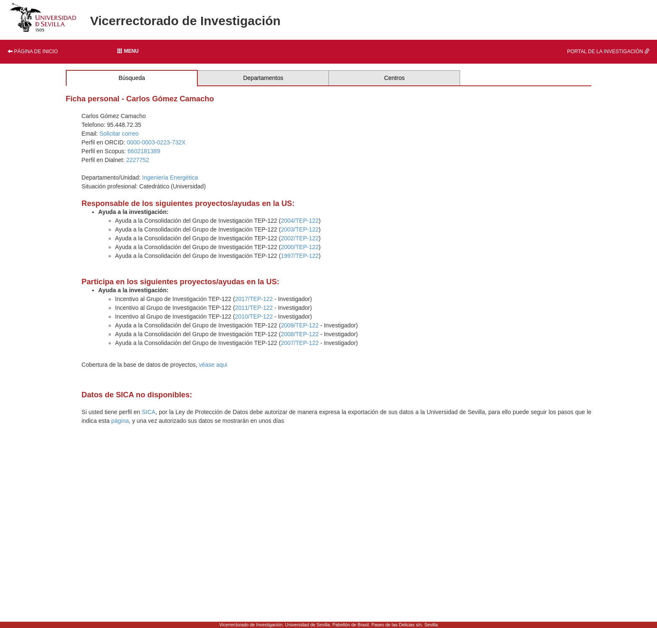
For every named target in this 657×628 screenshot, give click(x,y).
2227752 (137, 160)
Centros (394, 78)
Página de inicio (33, 51)
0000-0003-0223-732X (156, 142)
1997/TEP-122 (299, 255)
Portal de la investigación (608, 51)
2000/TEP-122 (299, 247)
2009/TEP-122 (299, 325)
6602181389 (143, 151)
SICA (148, 412)
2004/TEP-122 (299, 220)
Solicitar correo (118, 133)
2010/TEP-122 (254, 316)
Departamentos (263, 78)
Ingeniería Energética (170, 177)
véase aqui (213, 364)
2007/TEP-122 (299, 343)
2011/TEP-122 (254, 307)
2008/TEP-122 (299, 334)
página (120, 420)
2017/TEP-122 (254, 299)
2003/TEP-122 (299, 229)
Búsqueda (132, 78)
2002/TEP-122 (299, 238)
